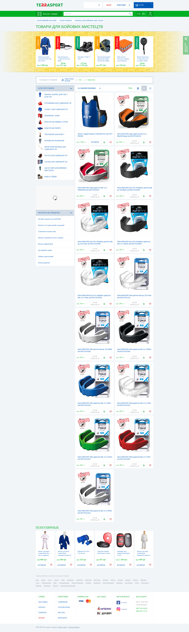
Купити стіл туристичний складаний (51, 225)
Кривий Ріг (79, 580)
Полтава (120, 580)
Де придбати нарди (45, 250)
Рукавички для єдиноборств (54, 103)
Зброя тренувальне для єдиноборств (51, 147)
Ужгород (55, 586)
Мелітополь (144, 583)
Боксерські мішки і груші (52, 122)
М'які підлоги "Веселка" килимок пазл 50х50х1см (123, 59)
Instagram (122, 609)
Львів (62, 580)
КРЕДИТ (41, 618)
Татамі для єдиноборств (52, 162)
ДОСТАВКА (43, 602)
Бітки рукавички (44, 263)
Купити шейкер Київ (45, 244)
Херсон (113, 580)
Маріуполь (97, 580)
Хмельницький (46, 583)
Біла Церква (128, 583)
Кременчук (97, 583)
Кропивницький (64, 583)
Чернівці (88, 583)
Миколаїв (88, 580)
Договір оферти (73, 627)
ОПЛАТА (41, 607)
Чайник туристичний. (46, 256)
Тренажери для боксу (50, 134)
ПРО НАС (61, 612)
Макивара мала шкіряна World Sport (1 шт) (123, 553)
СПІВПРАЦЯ (63, 602)
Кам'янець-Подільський (68, 586)
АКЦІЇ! (108, 5)
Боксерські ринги (49, 128)
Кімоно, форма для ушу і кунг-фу (52, 95)
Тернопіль (119, 583)
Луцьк (137, 583)
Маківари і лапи (48, 115)
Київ (37, 580)
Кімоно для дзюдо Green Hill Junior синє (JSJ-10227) (44, 59)
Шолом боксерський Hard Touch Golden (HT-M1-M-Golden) (104, 59)
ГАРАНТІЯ (42, 612)
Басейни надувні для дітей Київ (49, 219)
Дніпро (56, 580)
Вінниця (105, 580)
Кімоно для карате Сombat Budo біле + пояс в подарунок (44, 553)
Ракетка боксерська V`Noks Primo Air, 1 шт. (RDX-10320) (143, 59)
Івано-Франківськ (108, 583)
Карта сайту (62, 627)
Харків (43, 580)
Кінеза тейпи (47, 177)
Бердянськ (47, 586)
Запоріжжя (70, 580)
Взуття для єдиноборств (52, 155)
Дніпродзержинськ (77, 583)
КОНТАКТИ (62, 618)
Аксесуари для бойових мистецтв (52, 168)
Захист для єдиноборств (52, 109)
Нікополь (38, 586)
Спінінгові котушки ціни (47, 231)
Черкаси (135, 580)
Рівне (55, 583)
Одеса (50, 580)
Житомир (143, 580)
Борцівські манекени (50, 140)
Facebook (122, 602)
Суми (37, 583)
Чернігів (127, 580)
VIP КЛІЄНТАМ (64, 607)
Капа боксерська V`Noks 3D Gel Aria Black (64, 59)
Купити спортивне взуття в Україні (50, 238)
